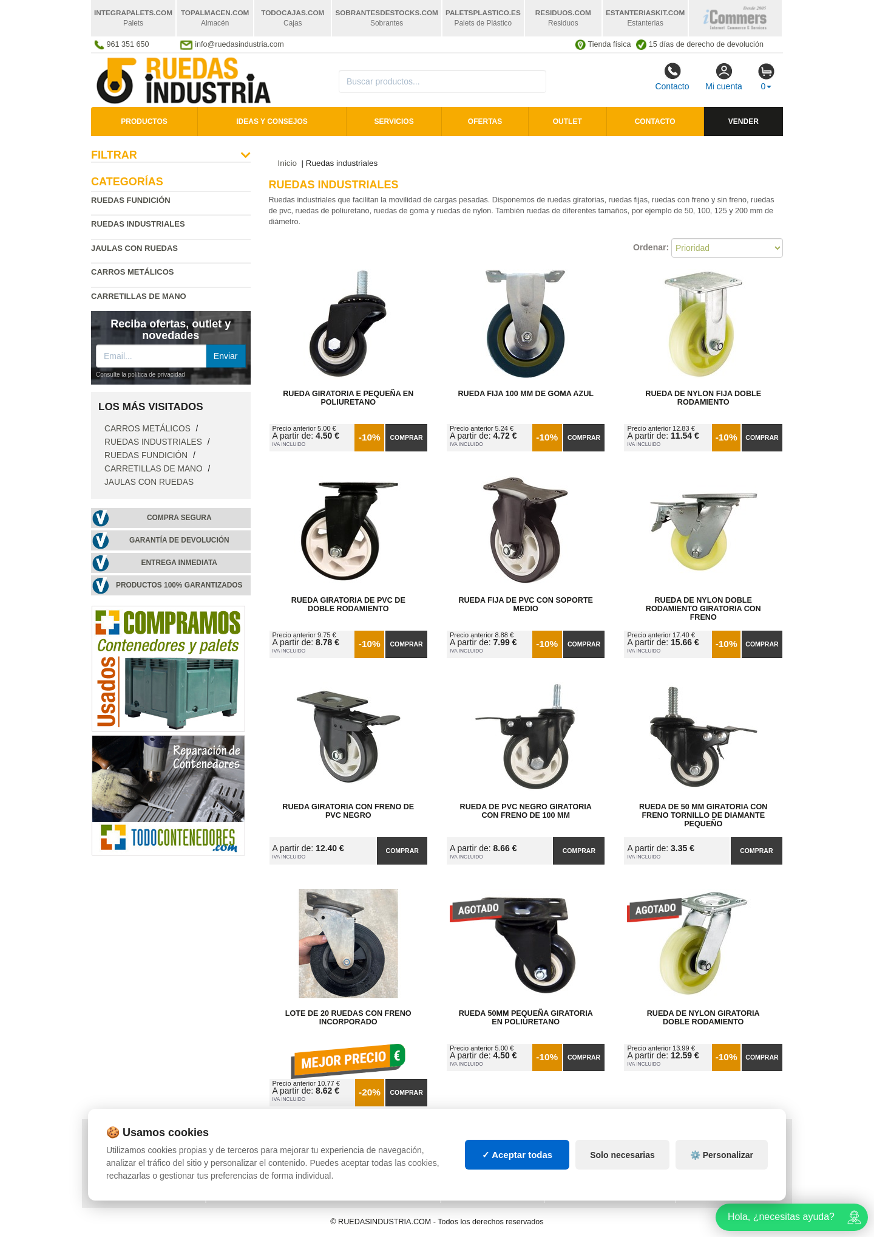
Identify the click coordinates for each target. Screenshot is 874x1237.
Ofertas (485, 121)
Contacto (672, 76)
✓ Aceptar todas (517, 1165)
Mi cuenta (723, 76)
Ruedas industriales (154, 442)
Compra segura (179, 517)
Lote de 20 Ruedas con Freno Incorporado (348, 1017)
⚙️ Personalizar (721, 1166)
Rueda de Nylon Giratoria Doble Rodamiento (703, 1017)
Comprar (406, 437)
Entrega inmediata (179, 562)
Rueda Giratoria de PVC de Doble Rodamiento (348, 604)
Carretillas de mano (138, 296)
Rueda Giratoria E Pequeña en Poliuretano (348, 397)
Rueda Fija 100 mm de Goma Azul (526, 393)
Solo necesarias (622, 1166)
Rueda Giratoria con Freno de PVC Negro (348, 811)
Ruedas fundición (131, 200)
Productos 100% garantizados (179, 585)
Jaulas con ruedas (134, 248)
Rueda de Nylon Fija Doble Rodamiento (703, 397)
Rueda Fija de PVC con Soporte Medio (525, 604)
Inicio (287, 163)
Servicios (394, 121)
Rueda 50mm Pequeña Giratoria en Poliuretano (526, 1017)
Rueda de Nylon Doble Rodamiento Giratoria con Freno (703, 609)
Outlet (567, 121)
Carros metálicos (132, 271)
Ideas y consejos (272, 121)
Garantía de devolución (179, 540)
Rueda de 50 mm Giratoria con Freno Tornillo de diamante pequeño (703, 815)
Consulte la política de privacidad (140, 374)
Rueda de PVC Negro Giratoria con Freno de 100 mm (526, 811)
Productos (144, 121)
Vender (743, 121)
